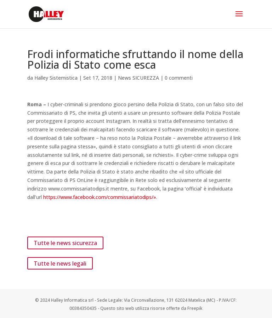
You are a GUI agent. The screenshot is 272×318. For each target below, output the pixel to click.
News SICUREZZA (138, 77)
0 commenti (179, 77)
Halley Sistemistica (56, 77)
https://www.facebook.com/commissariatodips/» (99, 197)
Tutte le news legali (60, 263)
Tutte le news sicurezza (65, 243)
